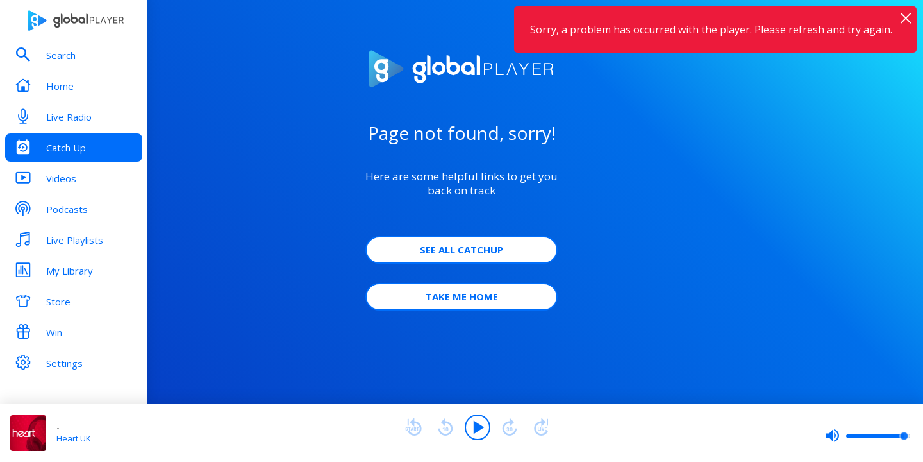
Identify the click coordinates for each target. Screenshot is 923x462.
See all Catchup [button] (461, 249)
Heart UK (73, 438)
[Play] (477, 427)
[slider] (867, 435)
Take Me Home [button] (462, 296)
